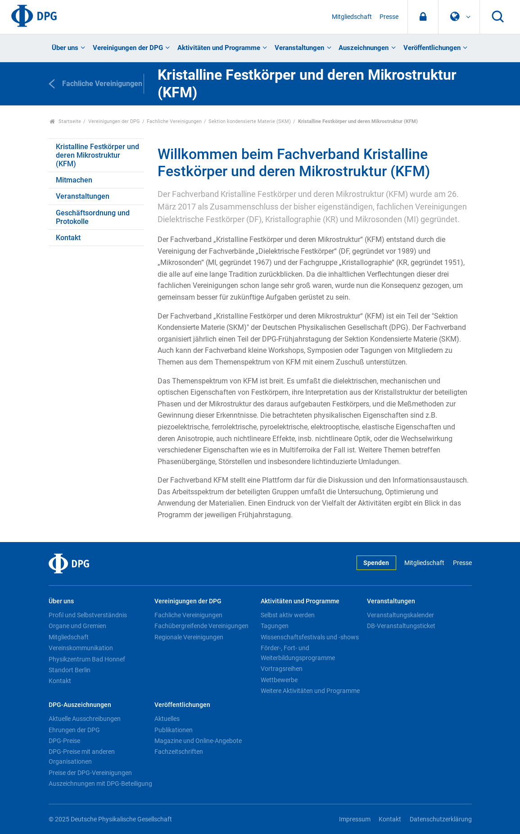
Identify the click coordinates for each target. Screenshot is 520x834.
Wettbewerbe (279, 680)
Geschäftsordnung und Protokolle (93, 217)
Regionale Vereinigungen (188, 637)
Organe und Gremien (77, 625)
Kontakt (68, 237)
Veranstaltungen (299, 48)
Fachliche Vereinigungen (174, 121)
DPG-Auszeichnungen (80, 705)
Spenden (376, 563)
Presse (389, 17)
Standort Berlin (69, 670)
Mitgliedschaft (352, 17)
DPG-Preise (64, 740)
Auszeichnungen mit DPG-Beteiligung (100, 783)
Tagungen (275, 625)
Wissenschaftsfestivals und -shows (310, 637)
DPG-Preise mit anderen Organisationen (82, 756)
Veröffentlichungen (432, 48)
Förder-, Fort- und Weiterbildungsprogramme (298, 652)
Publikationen (173, 730)
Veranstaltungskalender (400, 615)
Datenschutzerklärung (441, 819)
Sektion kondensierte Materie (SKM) (249, 121)
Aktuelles (167, 718)
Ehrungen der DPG (74, 730)
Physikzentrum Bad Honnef (87, 659)
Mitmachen (74, 180)
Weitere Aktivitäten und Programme (310, 690)
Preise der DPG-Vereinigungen (90, 772)
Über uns (65, 48)
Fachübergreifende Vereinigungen (201, 625)
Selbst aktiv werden (288, 615)
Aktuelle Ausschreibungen (85, 718)
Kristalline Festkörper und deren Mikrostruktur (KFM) (97, 155)
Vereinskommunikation (81, 648)
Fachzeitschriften (178, 751)
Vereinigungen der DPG (128, 48)
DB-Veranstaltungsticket (401, 625)
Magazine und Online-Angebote (198, 740)
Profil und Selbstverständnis (88, 615)
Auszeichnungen (364, 48)
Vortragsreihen (282, 668)
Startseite (65, 121)
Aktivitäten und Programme (218, 48)
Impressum (355, 819)
